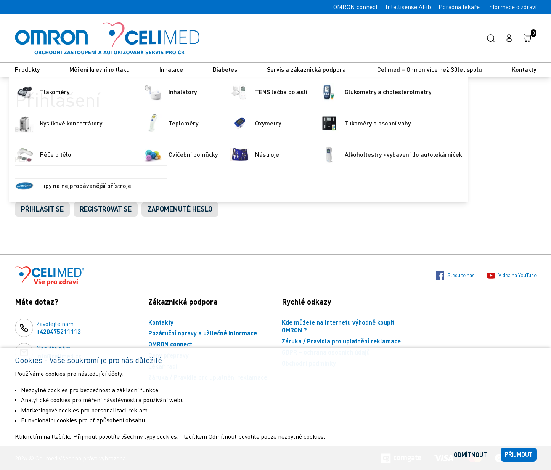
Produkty (27, 69)
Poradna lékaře (459, 7)
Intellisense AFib (408, 7)
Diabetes (225, 69)
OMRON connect (355, 7)
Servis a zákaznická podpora (307, 69)
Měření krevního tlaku (99, 69)
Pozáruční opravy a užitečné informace (202, 333)
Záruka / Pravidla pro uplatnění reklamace (341, 341)
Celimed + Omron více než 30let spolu (429, 69)
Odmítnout (470, 454)
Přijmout (518, 454)
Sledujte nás (455, 275)
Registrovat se (106, 209)
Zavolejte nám (58, 328)
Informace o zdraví (512, 7)
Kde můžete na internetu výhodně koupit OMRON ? (338, 326)
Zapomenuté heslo (180, 209)
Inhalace (171, 69)
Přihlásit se (42, 209)
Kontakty (524, 69)
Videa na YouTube (512, 275)
